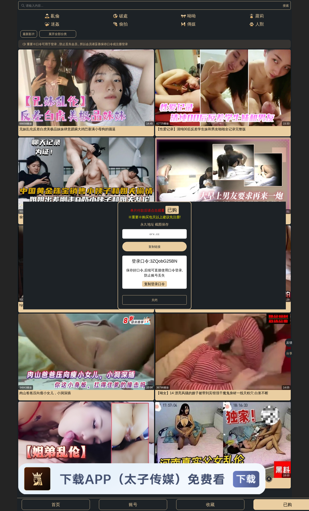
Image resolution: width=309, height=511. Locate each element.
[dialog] (154, 255)
